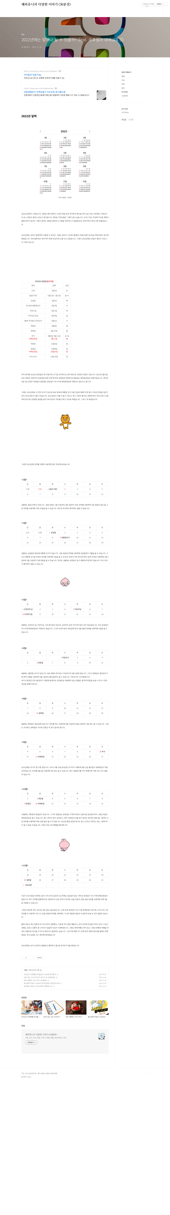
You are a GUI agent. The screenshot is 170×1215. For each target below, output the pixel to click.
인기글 (131, 119)
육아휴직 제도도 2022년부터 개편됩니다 (38, 1052)
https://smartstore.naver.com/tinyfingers (40, 71)
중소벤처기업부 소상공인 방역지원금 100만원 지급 (41, 1049)
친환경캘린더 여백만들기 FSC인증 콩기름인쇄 (44, 91)
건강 (123, 84)
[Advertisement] (65, 461)
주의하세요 (125, 112)
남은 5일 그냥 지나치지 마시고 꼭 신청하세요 (39, 1043)
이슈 (123, 80)
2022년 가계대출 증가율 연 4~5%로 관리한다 (40, 1040)
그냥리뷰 (125, 96)
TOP (147, 1141)
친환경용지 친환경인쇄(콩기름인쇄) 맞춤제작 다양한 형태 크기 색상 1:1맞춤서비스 (56, 95)
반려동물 (125, 92)
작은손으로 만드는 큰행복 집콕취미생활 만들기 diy (44, 77)
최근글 (124, 119)
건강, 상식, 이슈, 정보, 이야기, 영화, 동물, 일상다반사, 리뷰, (46, 1104)
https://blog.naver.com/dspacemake (38, 88)
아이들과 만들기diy (32, 74)
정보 (25, 1036)
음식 (123, 88)
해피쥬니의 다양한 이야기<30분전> (46, 4)
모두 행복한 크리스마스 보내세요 (35, 1046)
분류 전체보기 (126, 72)
